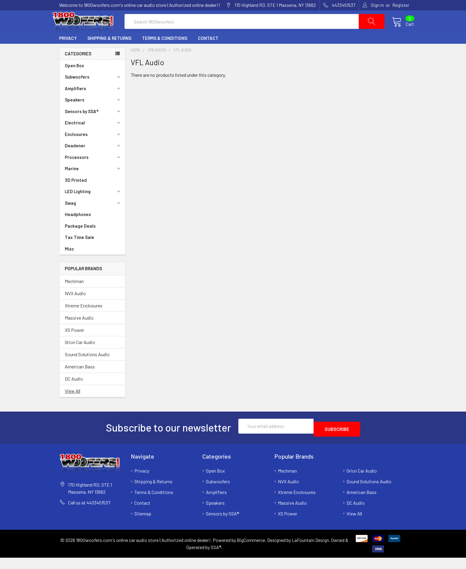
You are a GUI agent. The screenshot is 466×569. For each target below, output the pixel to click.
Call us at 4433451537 (89, 514)
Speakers (93, 114)
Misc (69, 263)
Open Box (74, 79)
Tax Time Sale (79, 251)
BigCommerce (251, 551)
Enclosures (93, 148)
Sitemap (142, 525)
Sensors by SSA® (93, 125)
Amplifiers (93, 102)
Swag (93, 217)
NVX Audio (75, 307)
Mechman (74, 295)
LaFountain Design (310, 551)
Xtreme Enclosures (84, 320)
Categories (78, 68)
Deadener (93, 159)
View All (72, 405)
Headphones (78, 228)
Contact (208, 52)
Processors (93, 171)
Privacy (68, 52)
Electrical (93, 137)
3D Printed (76, 194)
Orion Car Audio (80, 356)
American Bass (80, 381)
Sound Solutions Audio (87, 368)
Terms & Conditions (164, 52)
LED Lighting (93, 205)
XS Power (74, 344)
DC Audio (74, 393)
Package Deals (80, 240)
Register (400, 5)
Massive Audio (79, 332)
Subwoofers (93, 91)
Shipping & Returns (109, 52)
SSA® (216, 558)
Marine (93, 182)
